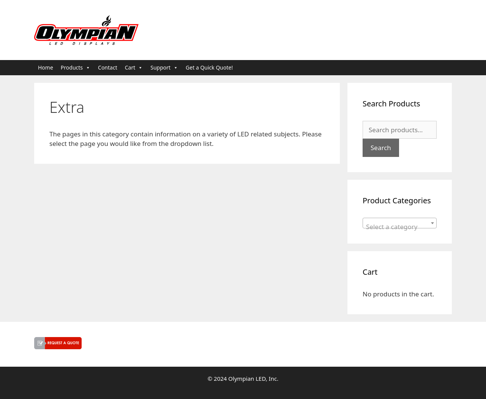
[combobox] (400, 223)
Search (381, 147)
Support (164, 67)
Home (45, 67)
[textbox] (399, 226)
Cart (134, 67)
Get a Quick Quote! (209, 67)
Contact (107, 67)
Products (75, 67)
